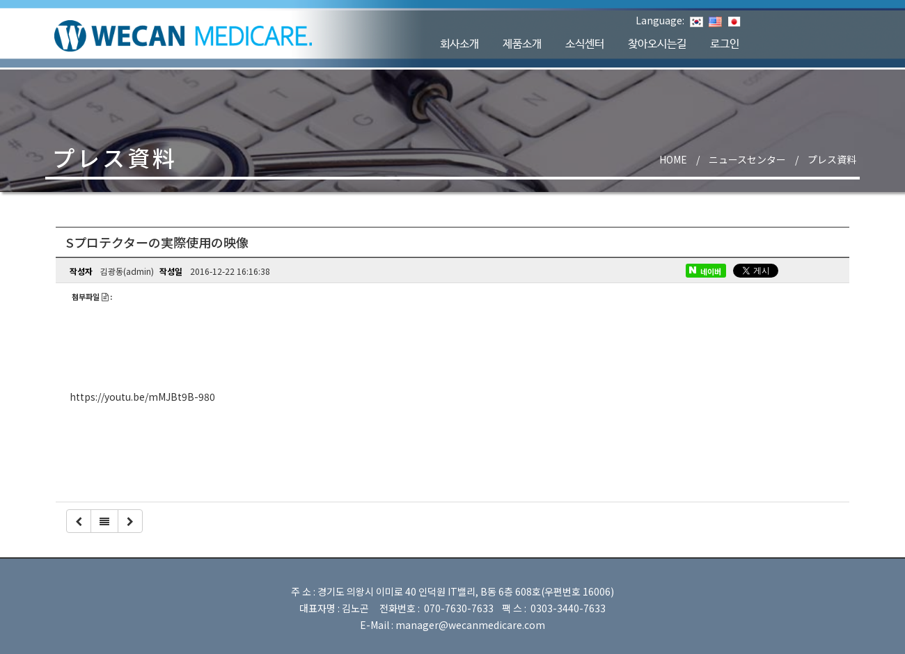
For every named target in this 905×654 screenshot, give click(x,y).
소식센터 (584, 44)
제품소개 (522, 44)
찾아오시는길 (657, 44)
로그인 (724, 44)
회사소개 (459, 44)
